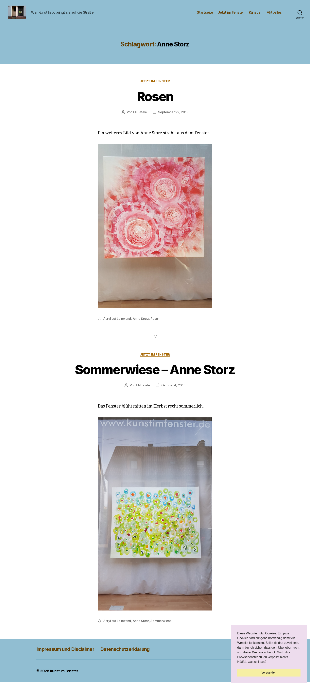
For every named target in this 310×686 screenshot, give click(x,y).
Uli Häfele (140, 116)
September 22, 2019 (173, 116)
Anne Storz (141, 323)
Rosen (155, 100)
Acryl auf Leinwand (117, 323)
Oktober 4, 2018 (173, 389)
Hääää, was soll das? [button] (251, 661)
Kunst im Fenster (64, 675)
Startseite (205, 14)
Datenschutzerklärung (125, 653)
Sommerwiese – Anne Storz (155, 373)
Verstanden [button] (269, 672)
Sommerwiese (160, 625)
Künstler (255, 14)
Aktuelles (274, 14)
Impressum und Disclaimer (65, 653)
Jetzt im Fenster (231, 14)
